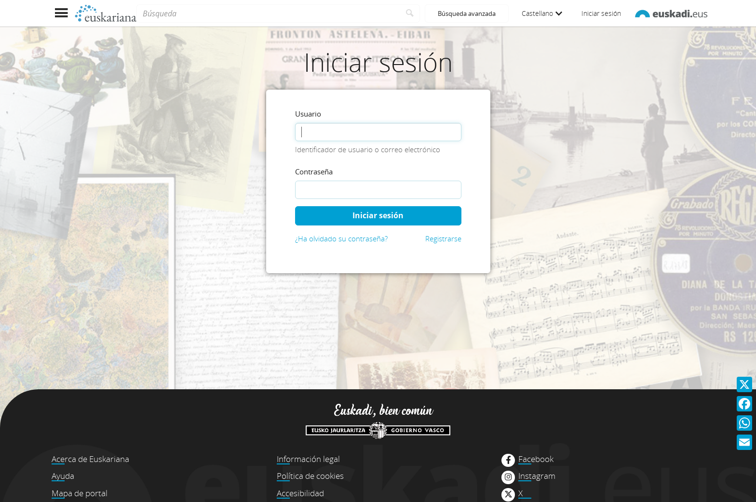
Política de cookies (310, 475)
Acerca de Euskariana (90, 458)
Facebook (536, 459)
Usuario (308, 114)
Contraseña (314, 171)
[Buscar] (410, 13)
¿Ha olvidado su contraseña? (341, 238)
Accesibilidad (300, 493)
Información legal (308, 458)
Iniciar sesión (601, 13)
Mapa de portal (80, 493)
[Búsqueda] (268, 13)
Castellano (542, 13)
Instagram (536, 476)
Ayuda (63, 475)
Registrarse (443, 238)
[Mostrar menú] (61, 13)
